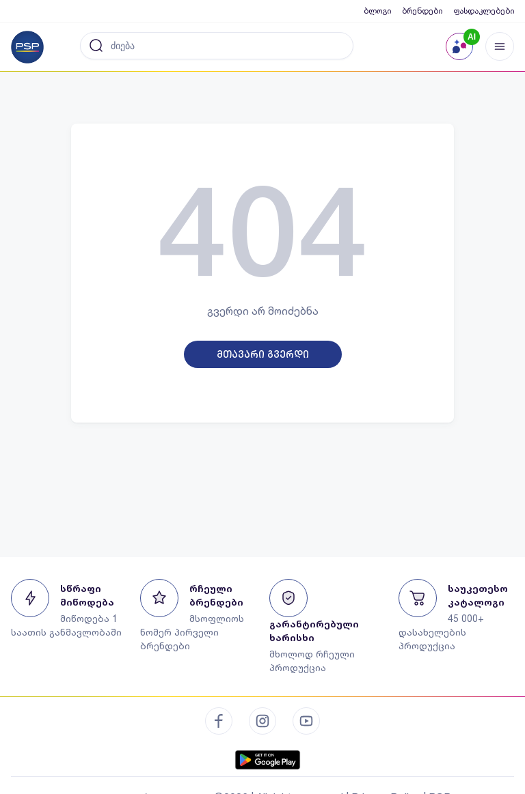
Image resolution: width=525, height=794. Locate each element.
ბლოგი (377, 10)
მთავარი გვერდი (263, 354)
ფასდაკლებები (483, 10)
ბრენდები (422, 10)
